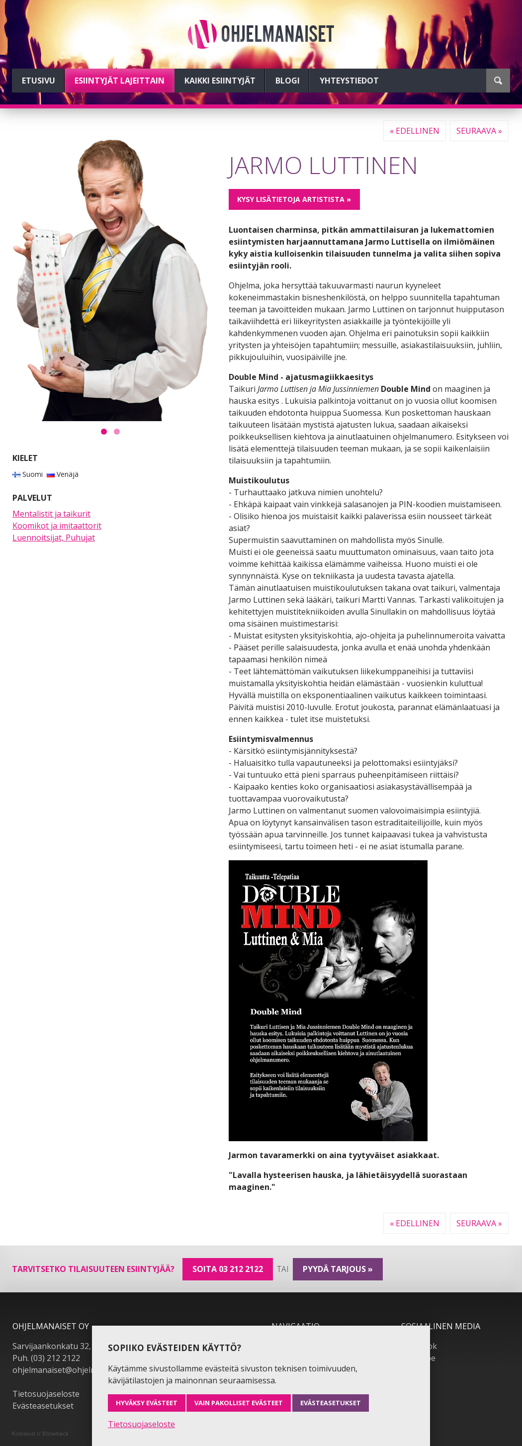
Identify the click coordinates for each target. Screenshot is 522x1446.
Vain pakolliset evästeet (238, 1402)
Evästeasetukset (43, 1405)
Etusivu (38, 80)
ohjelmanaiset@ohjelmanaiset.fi (71, 1369)
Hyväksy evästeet (146, 1402)
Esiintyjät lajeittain (120, 80)
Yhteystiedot (349, 80)
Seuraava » (479, 130)
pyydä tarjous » (338, 1269)
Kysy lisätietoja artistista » (294, 199)
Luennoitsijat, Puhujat (53, 537)
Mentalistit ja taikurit (51, 513)
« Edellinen (414, 130)
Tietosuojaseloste (46, 1393)
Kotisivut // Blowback (40, 1433)
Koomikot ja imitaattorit (56, 525)
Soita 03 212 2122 (227, 1269)
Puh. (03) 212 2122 (46, 1358)
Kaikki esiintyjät (220, 80)
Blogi (287, 80)
